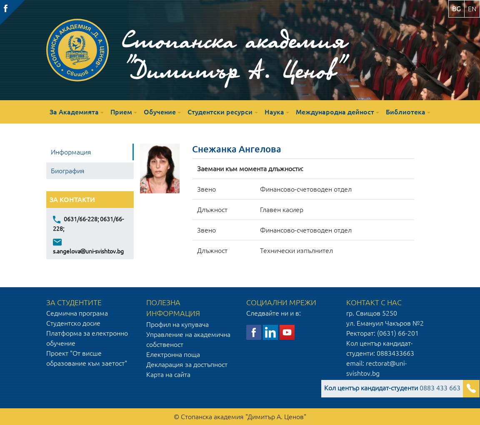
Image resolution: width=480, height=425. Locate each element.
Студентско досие (73, 323)
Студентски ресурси (220, 112)
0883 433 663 (392, 388)
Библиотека (405, 112)
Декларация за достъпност (187, 364)
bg (456, 9)
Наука (274, 112)
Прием (121, 112)
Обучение (160, 112)
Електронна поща (173, 354)
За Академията (74, 112)
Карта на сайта (168, 374)
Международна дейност (335, 112)
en (472, 9)
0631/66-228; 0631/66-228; (88, 223)
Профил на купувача (177, 324)
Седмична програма (77, 313)
